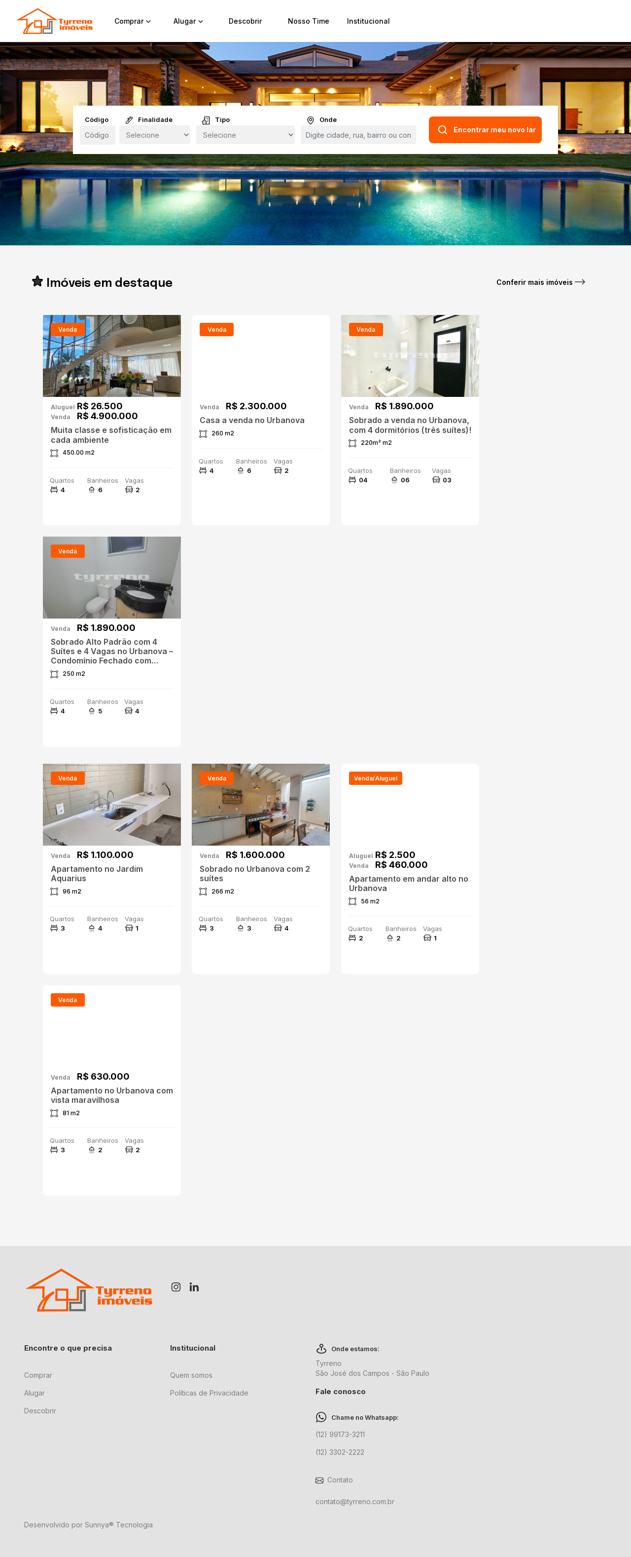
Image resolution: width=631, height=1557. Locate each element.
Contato (340, 1480)
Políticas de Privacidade (209, 1393)
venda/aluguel (375, 778)
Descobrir (245, 21)
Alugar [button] (190, 21)
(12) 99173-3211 (340, 1434)
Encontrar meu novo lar (486, 130)
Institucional (368, 21)
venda (67, 329)
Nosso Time (308, 21)
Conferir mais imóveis (540, 282)
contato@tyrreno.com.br (355, 1501)
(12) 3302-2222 (340, 1452)
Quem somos (191, 1375)
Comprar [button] (133, 21)
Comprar (38, 1375)
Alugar (34, 1393)
